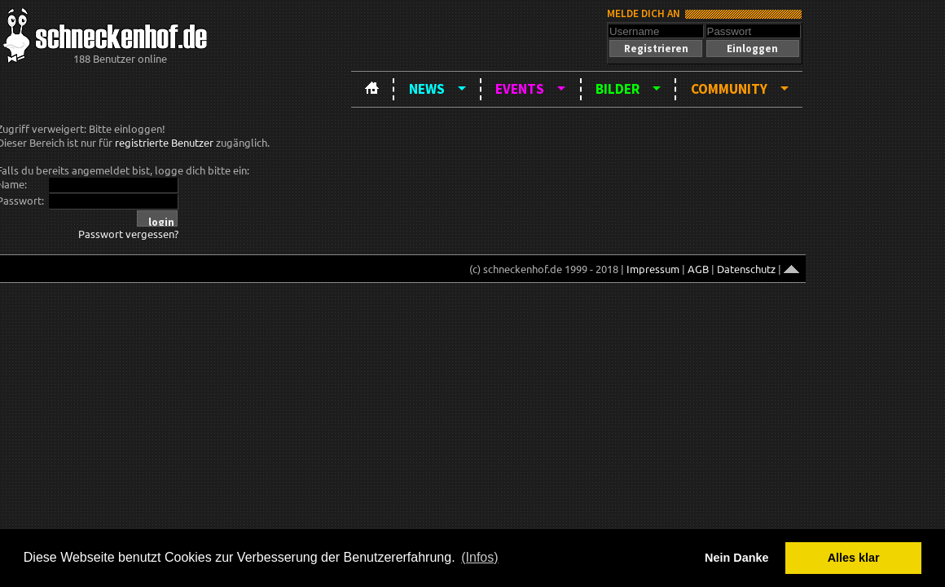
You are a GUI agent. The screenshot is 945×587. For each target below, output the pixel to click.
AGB (698, 269)
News (427, 89)
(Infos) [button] (479, 557)
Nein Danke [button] (736, 557)
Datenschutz (746, 269)
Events (519, 89)
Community (729, 89)
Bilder (618, 89)
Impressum (652, 269)
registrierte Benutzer (164, 142)
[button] (655, 48)
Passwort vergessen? (128, 234)
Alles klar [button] (854, 557)
